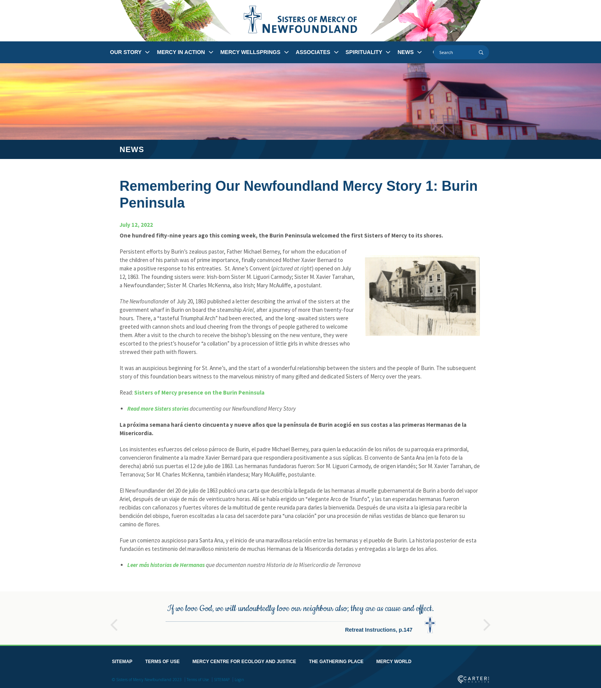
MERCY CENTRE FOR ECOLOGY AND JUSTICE (244, 660)
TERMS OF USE (162, 660)
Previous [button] (114, 619)
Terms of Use (198, 678)
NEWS (405, 52)
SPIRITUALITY (364, 52)
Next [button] (487, 619)
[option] (300, 616)
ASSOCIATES (313, 52)
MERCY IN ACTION (181, 52)
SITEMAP (122, 660)
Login (239, 678)
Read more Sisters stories (158, 408)
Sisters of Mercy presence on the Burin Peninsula (199, 392)
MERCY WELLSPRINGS (250, 52)
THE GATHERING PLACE (336, 660)
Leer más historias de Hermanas (166, 564)
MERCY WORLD (394, 660)
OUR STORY (125, 52)
